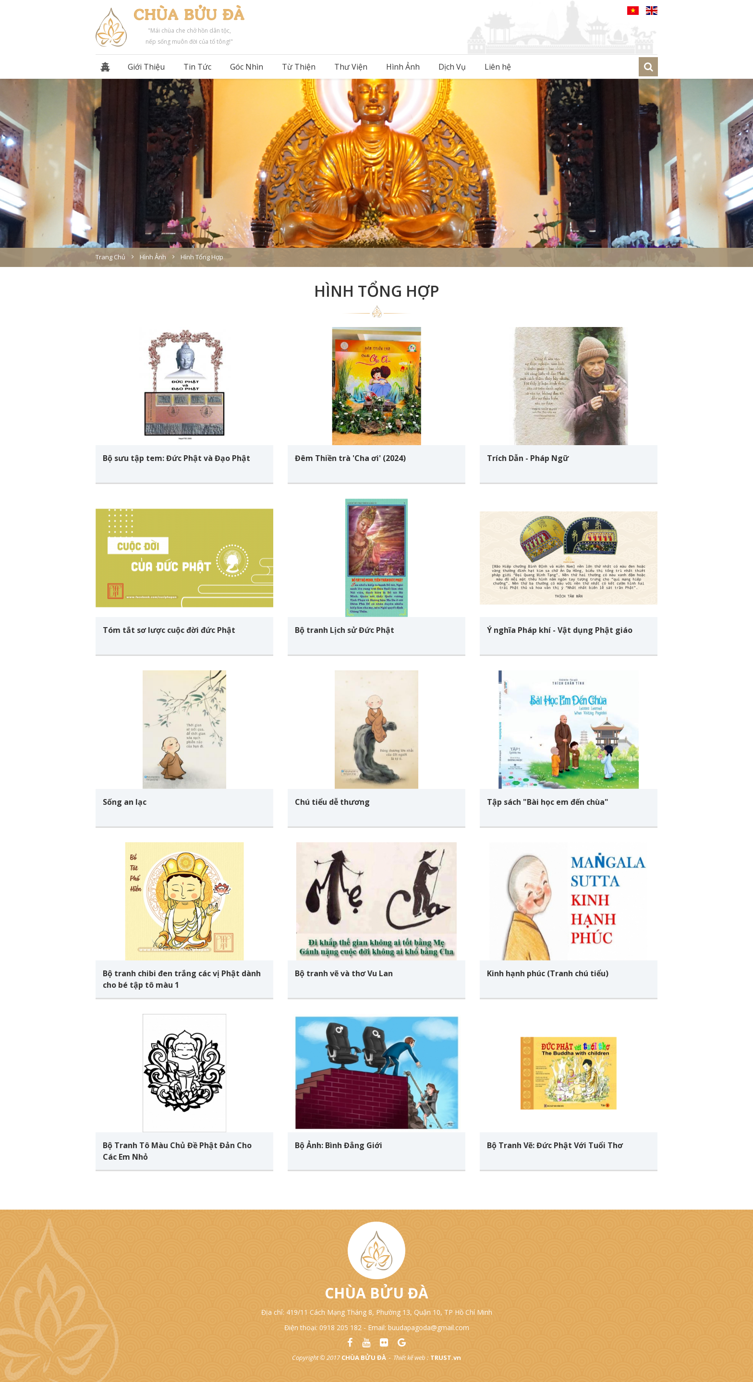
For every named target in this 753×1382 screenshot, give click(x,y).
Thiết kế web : (410, 1357)
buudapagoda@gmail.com (428, 1327)
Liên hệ (498, 66)
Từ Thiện (299, 66)
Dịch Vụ (452, 66)
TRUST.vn (445, 1357)
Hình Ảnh (403, 66)
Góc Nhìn (246, 66)
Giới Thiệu (146, 66)
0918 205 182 (340, 1327)
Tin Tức (197, 66)
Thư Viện (350, 66)
